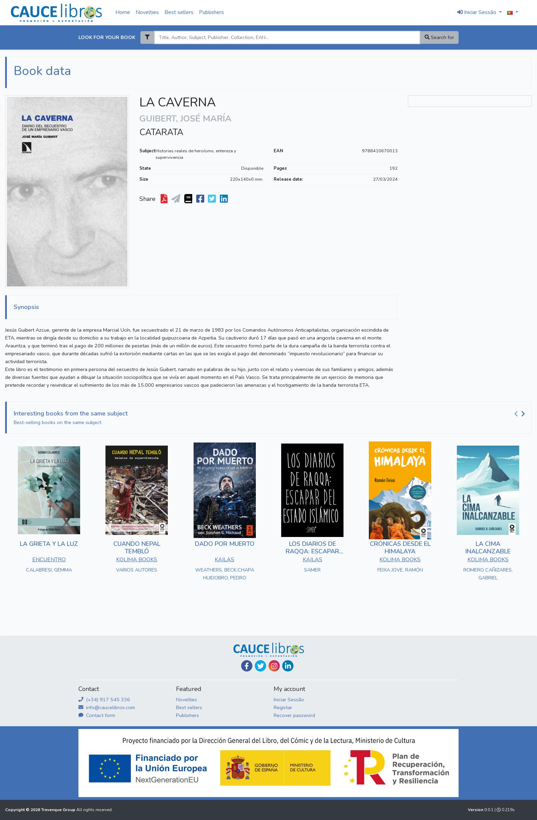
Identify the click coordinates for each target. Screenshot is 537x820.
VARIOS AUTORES (136, 569)
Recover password (294, 715)
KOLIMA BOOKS (136, 559)
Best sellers (178, 12)
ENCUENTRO (49, 559)
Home (122, 12)
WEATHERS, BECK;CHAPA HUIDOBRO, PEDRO (224, 573)
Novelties (147, 12)
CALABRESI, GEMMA (49, 569)
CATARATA (161, 132)
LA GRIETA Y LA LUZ (49, 544)
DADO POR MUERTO (224, 544)
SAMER (312, 569)
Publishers (211, 12)
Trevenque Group (58, 809)
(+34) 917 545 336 (104, 699)
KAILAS (224, 559)
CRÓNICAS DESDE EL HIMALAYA (400, 547)
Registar (283, 707)
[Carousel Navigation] (520, 414)
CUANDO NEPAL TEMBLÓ (136, 547)
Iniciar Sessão (289, 699)
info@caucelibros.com (106, 707)
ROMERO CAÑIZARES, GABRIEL (488, 573)
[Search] (287, 37)
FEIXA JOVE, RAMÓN (400, 569)
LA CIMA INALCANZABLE (488, 547)
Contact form (96, 715)
